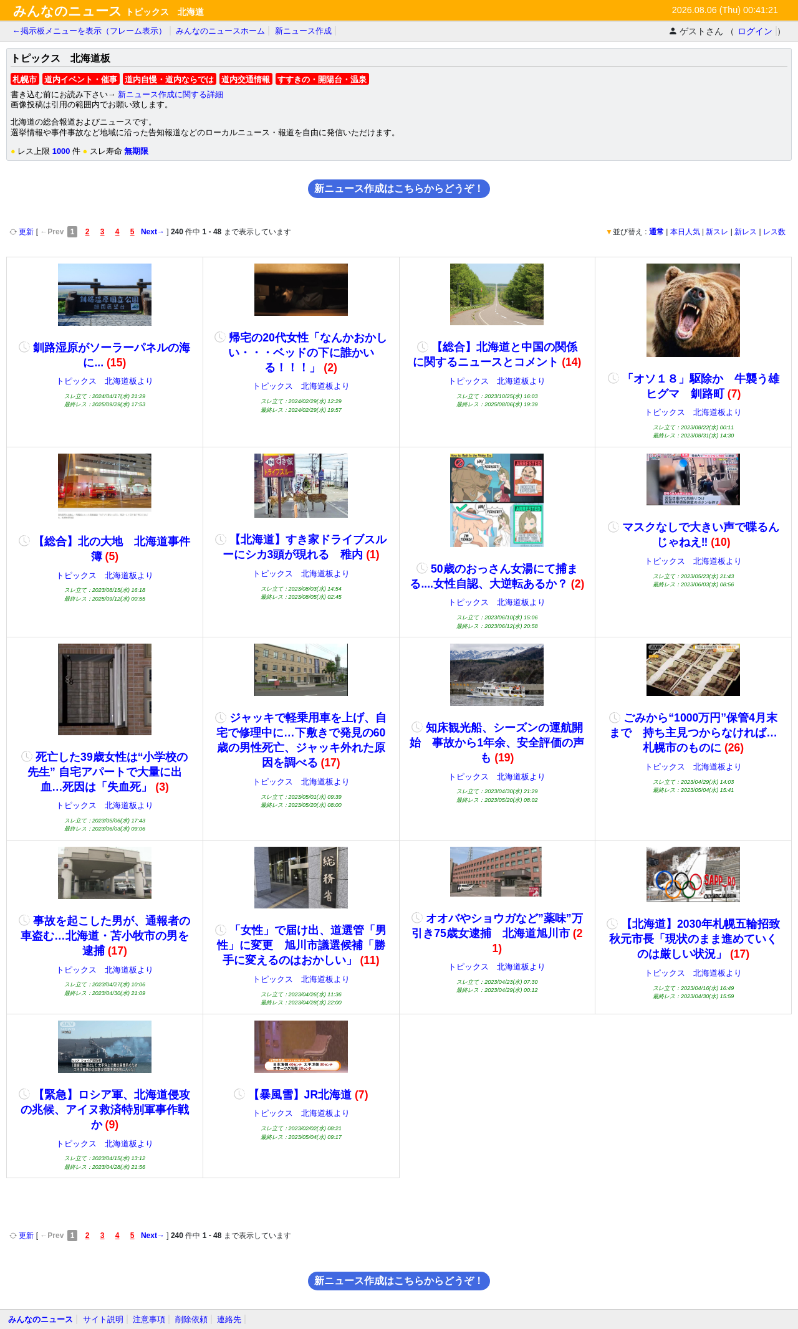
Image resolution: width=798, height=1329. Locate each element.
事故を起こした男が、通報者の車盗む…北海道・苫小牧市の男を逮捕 (104, 936)
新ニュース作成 (303, 31)
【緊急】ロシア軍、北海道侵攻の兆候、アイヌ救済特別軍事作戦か (104, 1109)
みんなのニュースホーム (220, 31)
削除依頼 (191, 1319)
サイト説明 (103, 1319)
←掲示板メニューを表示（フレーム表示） (89, 31)
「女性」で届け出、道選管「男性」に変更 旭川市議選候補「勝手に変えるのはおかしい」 (301, 945)
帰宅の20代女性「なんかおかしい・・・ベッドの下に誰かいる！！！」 (300, 352)
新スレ (717, 231)
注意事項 (149, 1319)
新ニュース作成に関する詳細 (170, 94)
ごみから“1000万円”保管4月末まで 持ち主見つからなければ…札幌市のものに (693, 733)
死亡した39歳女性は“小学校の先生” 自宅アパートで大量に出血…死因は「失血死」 (104, 772)
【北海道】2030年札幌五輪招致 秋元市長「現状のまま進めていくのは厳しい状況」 (699, 939)
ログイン (755, 31)
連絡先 (229, 1319)
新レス (745, 231)
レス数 (774, 231)
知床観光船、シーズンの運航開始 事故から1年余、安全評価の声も (497, 743)
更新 (22, 231)
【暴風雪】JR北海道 (301, 1094)
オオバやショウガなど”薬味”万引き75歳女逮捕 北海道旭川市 (496, 933)
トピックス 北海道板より (104, 381)
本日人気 (685, 231)
